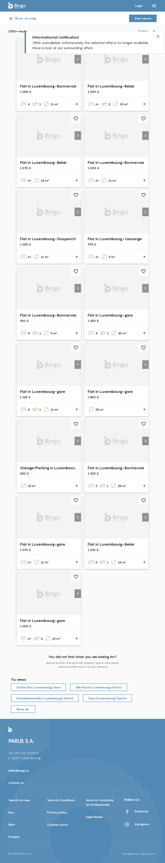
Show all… (23, 709)
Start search (142, 18)
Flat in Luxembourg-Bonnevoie (48, 86)
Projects (14, 837)
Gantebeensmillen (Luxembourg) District (44, 698)
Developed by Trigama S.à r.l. (139, 853)
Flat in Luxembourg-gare (110, 315)
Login (139, 6)
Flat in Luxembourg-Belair (111, 86)
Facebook (136, 811)
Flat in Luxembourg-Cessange (115, 239)
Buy (11, 812)
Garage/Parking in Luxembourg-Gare (54, 468)
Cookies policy (57, 824)
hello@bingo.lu (18, 770)
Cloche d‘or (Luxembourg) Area (38, 687)
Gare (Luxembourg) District (107, 698)
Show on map (22, 18)
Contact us (16, 783)
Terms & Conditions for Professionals (100, 802)
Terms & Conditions (61, 800)
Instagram (136, 824)
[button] (78, 59)
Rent (11, 824)
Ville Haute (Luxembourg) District (98, 687)
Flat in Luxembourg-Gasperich (48, 239)
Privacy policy (57, 812)
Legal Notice (94, 817)
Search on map (19, 800)
